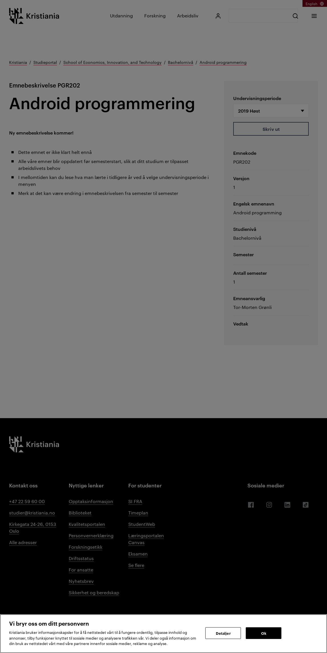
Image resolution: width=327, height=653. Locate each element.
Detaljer (223, 632)
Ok (263, 632)
